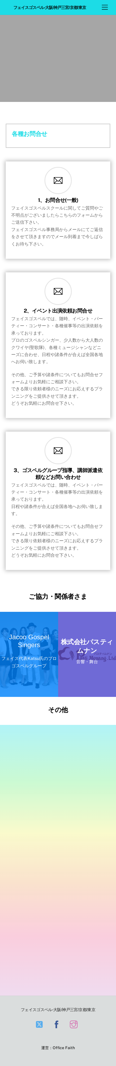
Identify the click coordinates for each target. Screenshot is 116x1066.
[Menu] (104, 7)
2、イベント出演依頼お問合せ (58, 311)
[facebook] (57, 1024)
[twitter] (40, 1024)
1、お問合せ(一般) (58, 200)
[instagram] (74, 1024)
